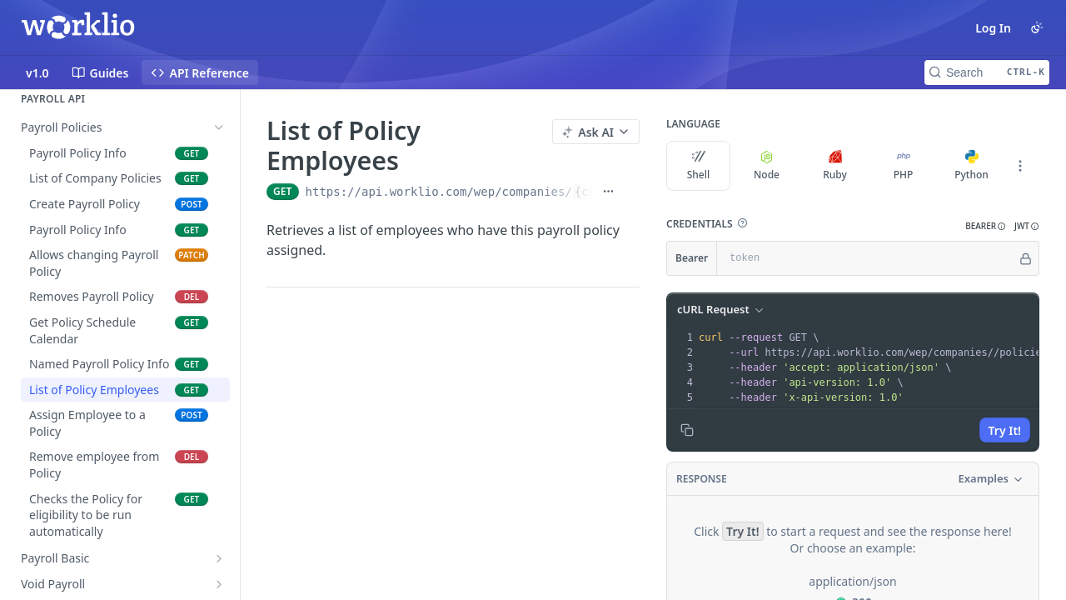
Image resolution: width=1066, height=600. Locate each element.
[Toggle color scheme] (1036, 27)
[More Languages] (1020, 165)
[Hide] (1025, 258)
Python (971, 166)
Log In (993, 28)
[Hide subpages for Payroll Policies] (219, 127)
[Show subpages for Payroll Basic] (219, 558)
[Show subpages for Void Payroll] (219, 584)
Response (701, 479)
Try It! (1005, 430)
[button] (742, 223)
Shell (698, 166)
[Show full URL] (608, 191)
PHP (904, 166)
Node (767, 166)
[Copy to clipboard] (687, 430)
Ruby (835, 166)
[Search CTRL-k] (986, 72)
